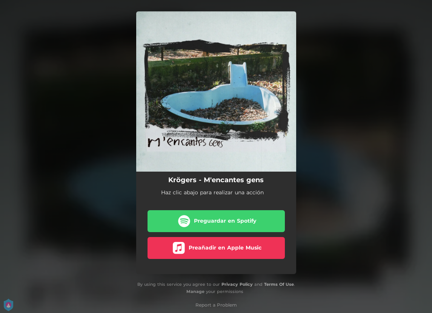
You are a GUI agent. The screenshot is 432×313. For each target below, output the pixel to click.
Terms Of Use (279, 284)
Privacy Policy (237, 284)
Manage (195, 291)
